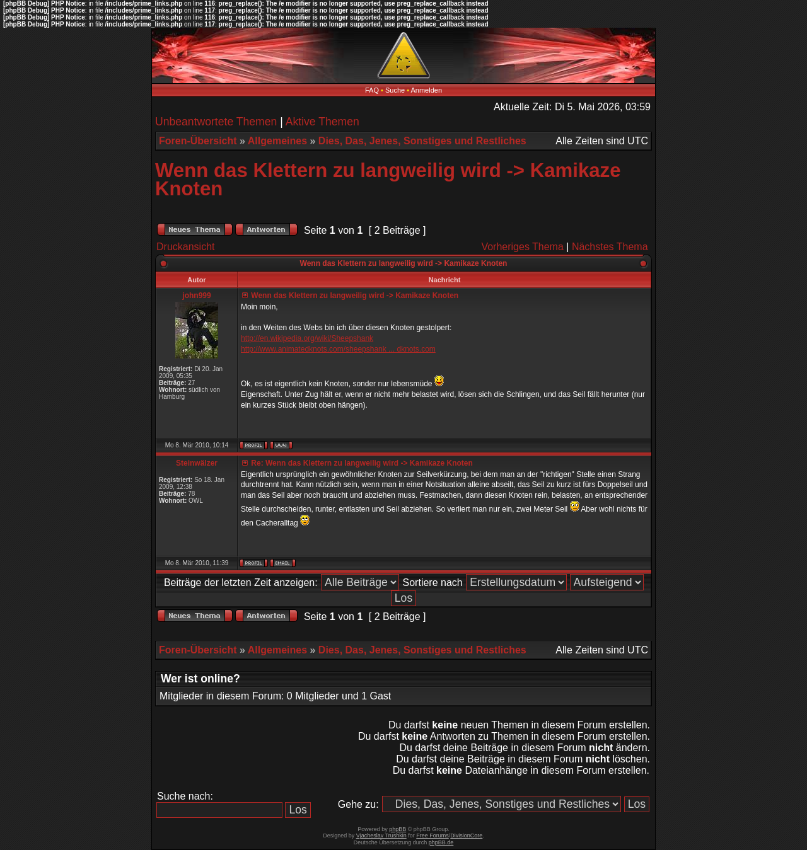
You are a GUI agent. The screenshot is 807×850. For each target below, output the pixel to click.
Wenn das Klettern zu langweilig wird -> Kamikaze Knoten (388, 179)
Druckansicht (185, 246)
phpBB (397, 829)
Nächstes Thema (610, 246)
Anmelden (427, 90)
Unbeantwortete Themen (216, 121)
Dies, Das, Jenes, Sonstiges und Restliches (422, 140)
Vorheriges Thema (522, 246)
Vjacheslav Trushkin (381, 835)
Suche (395, 90)
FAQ (372, 90)
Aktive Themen (322, 121)
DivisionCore (466, 835)
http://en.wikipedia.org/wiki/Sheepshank (307, 338)
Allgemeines (277, 140)
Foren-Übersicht (198, 140)
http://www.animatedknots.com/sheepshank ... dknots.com (338, 349)
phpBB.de (441, 842)
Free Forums (432, 835)
